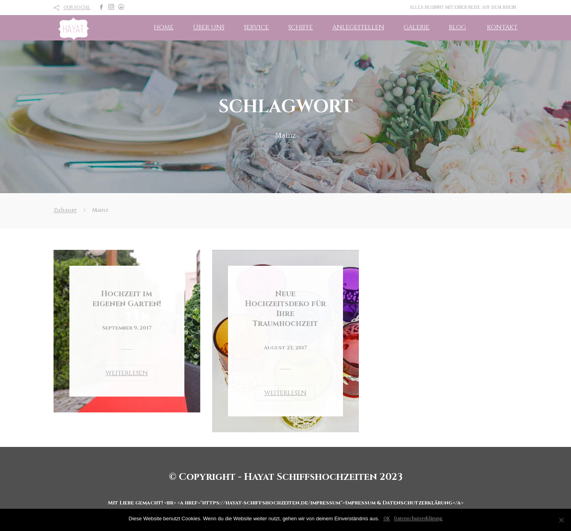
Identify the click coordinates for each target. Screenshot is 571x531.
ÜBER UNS (208, 27)
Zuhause (65, 210)
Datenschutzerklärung (418, 519)
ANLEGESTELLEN (358, 27)
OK (386, 519)
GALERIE (416, 27)
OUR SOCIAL (76, 8)
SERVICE (256, 27)
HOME (164, 27)
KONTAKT (502, 27)
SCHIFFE (300, 27)
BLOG (457, 27)
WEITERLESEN (126, 373)
